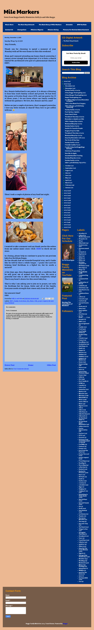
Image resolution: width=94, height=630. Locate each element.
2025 (65, 84)
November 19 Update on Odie (74, 119)
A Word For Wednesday (82, 236)
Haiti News (82, 346)
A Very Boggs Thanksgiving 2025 (75, 93)
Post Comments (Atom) (21, 369)
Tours (80, 538)
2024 (65, 191)
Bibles (81, 260)
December (68, 86)
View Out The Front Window (83, 549)
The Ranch (82, 527)
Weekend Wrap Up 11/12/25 (73, 135)
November (68, 88)
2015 (65, 212)
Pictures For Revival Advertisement (76, 30)
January (68, 187)
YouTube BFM (83, 578)
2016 (65, 210)
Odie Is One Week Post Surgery (75, 103)
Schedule (69, 24)
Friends (81, 338)
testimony (82, 514)
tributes (81, 542)
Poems (81, 448)
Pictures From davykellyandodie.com (84, 441)
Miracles (81, 393)
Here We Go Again (71, 153)
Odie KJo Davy (83, 414)
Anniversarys (83, 245)
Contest (81, 301)
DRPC (11, 301)
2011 (65, 222)
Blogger (65, 623)
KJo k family (82, 381)
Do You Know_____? (83, 316)
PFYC (80, 435)
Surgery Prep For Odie (72, 131)
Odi (80, 408)
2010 (65, 225)
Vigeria (81, 553)
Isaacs (81, 375)
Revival (81, 469)
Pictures (81, 437)
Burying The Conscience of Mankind (67, 304)
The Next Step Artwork (26, 24)
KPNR (81, 383)
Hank (80, 348)
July (66, 173)
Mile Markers (21, 11)
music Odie (82, 401)
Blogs (80, 270)
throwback (82, 536)
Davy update (83, 310)
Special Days (83, 499)
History (81, 352)
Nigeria (81, 406)
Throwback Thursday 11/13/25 (74, 133)
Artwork (81, 252)
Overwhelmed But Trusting (73, 155)
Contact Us (9, 30)
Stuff (80, 508)
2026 (65, 81)
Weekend (11, 303)
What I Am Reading (82, 565)
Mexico (81, 391)
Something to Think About (83, 495)
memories (82, 389)
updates (81, 544)
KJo (28, 301)
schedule (82, 485)
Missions (82, 395)
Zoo (80, 581)
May (66, 178)
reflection (82, 467)
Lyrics (81, 387)
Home (24, 301)
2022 (65, 195)
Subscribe (76, 62)
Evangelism (21, 30)
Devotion (82, 314)
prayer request (43, 301)
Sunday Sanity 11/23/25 (72, 110)
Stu (80, 506)
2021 (65, 198)
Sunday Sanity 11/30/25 (72, 90)
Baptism (81, 254)
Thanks (81, 516)
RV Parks (82, 477)
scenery (81, 483)
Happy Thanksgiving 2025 (73, 97)
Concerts (82, 299)
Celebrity (82, 286)
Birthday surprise (82, 263)
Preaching (82, 461)
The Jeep (81, 521)
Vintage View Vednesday (83, 556)
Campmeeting (83, 275)
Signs (80, 487)
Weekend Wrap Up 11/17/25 (73, 124)
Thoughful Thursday (82, 533)
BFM (80, 258)
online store (83, 426)
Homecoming (83, 364)
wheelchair (82, 568)
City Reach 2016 (84, 290)
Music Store (9, 24)
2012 (65, 220)
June (67, 175)
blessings (82, 268)
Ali (79, 241)
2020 (65, 200)
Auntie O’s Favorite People (74, 128)
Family (16, 301)
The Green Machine (82, 519)
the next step (83, 523)
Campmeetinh (83, 279)
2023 (65, 193)
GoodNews (82, 342)
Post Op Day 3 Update (72, 112)
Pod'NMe (82, 444)
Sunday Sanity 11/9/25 (72, 142)
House (81, 367)
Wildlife (81, 570)
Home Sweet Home (71, 114)
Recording (82, 465)
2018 (65, 205)
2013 (65, 217)
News (80, 404)
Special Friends (84, 503)
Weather (82, 559)
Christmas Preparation (72, 151)
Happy (81, 350)
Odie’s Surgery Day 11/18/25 (74, 121)
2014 (65, 215)
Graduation (82, 344)
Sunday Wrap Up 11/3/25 (72, 158)
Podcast (81, 446)
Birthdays (82, 265)
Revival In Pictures (82, 472)
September (69, 168)
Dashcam (82, 306)
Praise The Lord (84, 454)
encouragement (84, 323)
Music (32, 301)
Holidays (81, 356)
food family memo (82, 332)
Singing (81, 489)
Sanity (81, 481)
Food (20, 301)
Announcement (84, 248)
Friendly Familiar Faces (72, 145)
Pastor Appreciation (83, 429)
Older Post (51, 365)
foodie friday (83, 334)
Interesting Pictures (82, 372)
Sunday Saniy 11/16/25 (72, 126)
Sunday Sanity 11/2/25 (72, 160)
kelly (80, 377)
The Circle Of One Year (72, 140)
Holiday (81, 354)
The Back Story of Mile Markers (50, 24)
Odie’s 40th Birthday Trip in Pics (75, 163)
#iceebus (82, 233)
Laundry (81, 385)
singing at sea (83, 491)
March (67, 183)
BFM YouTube (81, 24)
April (67, 180)
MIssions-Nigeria (37, 30)
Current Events (84, 303)
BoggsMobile (83, 272)
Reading (81, 463)
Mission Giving (53, 30)
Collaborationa (84, 293)
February (68, 185)
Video (80, 546)
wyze (80, 576)
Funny (81, 340)
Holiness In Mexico (82, 359)
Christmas (82, 288)
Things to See (83, 529)
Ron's (80, 475)
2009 (66, 227)
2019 (65, 203)
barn (80, 256)
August (67, 170)
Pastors (81, 433)
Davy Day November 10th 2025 (75, 138)
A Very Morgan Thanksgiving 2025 (76, 95)
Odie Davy (82, 412)
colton (81, 297)
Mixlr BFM (82, 397)
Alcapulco (82, 239)
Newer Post (9, 365)
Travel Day (82, 540)
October (68, 166)
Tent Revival (83, 510)
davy (80, 308)
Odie (35, 301)
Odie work (82, 416)
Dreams (81, 319)
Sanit (80, 479)
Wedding (81, 561)
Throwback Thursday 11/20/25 (74, 117)
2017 (65, 208)
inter (80, 369)
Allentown (82, 243)
